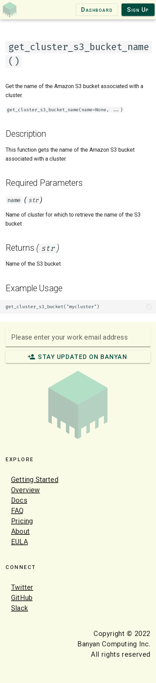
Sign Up (138, 9)
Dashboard (97, 9)
